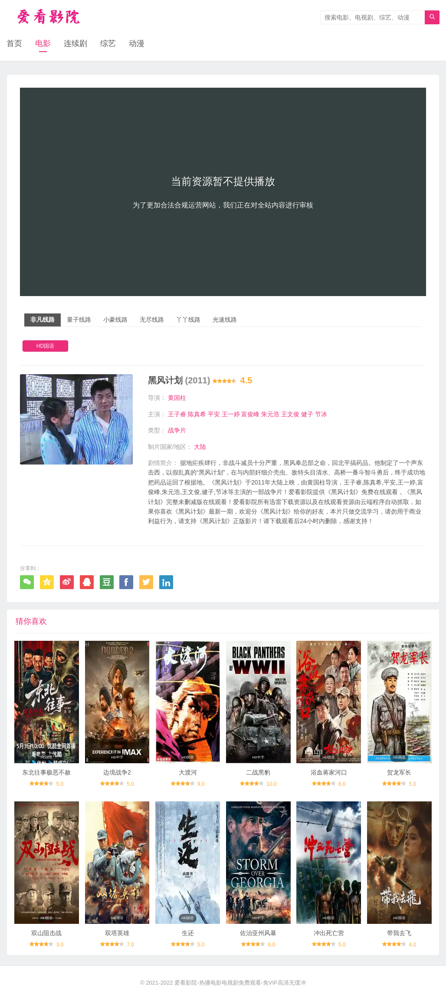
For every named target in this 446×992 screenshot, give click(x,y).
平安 (214, 414)
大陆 (200, 446)
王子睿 (177, 414)
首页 (14, 43)
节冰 (321, 414)
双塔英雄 (117, 932)
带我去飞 (399, 932)
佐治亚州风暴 (258, 932)
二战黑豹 (258, 772)
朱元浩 (270, 414)
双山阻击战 (46, 932)
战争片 (177, 430)
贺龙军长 (399, 772)
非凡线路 (42, 319)
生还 (188, 932)
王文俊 (290, 414)
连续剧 (75, 43)
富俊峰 (250, 414)
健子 (307, 414)
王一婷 (231, 414)
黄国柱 (177, 397)
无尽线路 (152, 319)
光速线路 (225, 319)
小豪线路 (115, 319)
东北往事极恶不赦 (46, 772)
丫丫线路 (188, 319)
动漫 (136, 43)
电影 (43, 43)
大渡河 (188, 772)
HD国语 (45, 346)
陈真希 (197, 414)
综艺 (108, 43)
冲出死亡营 (329, 932)
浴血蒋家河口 (329, 772)
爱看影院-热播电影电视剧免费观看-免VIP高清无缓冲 (240, 982)
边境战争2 (117, 772)
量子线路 (79, 319)
